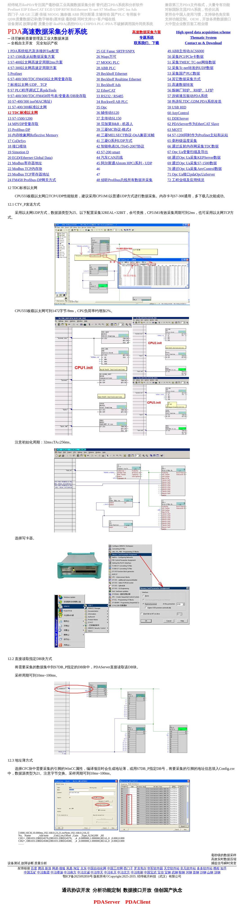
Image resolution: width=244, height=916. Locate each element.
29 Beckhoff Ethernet (111, 74)
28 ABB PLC (105, 68)
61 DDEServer (178, 118)
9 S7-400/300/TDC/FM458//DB (47, 96)
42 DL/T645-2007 (120, 146)
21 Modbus (25, 163)
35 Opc (101, 107)
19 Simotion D (18, 152)
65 (182, 141)
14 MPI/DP (23, 124)
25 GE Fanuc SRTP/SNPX (115, 51)
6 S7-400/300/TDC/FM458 (40, 79)
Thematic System (203, 37)
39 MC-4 (113, 129)
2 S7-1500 (31, 57)
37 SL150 (108, 118)
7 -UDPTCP (27, 85)
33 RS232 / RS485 (109, 96)
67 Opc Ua (187, 152)
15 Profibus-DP (19, 130)
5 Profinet (15, 74)
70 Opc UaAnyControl (194, 169)
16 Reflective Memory (33, 135)
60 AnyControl (178, 113)
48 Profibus (124, 180)
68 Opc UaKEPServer (194, 157)
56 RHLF (190, 90)
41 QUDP (114, 141)
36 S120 (107, 113)
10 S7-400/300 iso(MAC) (30, 101)
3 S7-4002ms (35, 62)
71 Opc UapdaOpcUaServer (191, 174)
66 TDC (193, 146)
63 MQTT (174, 130)
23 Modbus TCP (28, 174)
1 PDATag (33, 51)
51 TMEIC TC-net (191, 62)
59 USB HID (176, 107)
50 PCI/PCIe (185, 57)
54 (184, 79)
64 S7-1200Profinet (197, 135)
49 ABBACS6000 (185, 51)
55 (180, 85)
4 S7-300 (32, 68)
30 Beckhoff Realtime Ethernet (118, 79)
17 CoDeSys (17, 141)
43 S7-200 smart (108, 152)
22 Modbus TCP (25, 169)
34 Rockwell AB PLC (112, 102)
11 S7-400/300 (27, 107)
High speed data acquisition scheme (203, 32)
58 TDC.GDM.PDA (194, 101)
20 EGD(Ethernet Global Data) (30, 158)
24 (32, 180)
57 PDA (187, 96)
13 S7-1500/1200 (20, 118)
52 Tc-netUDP (190, 68)
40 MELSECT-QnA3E (125, 135)
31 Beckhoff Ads (108, 85)
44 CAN (109, 157)
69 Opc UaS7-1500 (192, 163)
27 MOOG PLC (107, 62)
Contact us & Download (203, 43)
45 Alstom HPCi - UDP (124, 163)
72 (185, 180)
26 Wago (106, 57)
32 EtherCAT (105, 90)
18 (17, 146)
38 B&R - (114, 124)
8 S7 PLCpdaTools (32, 90)
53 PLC (183, 73)
